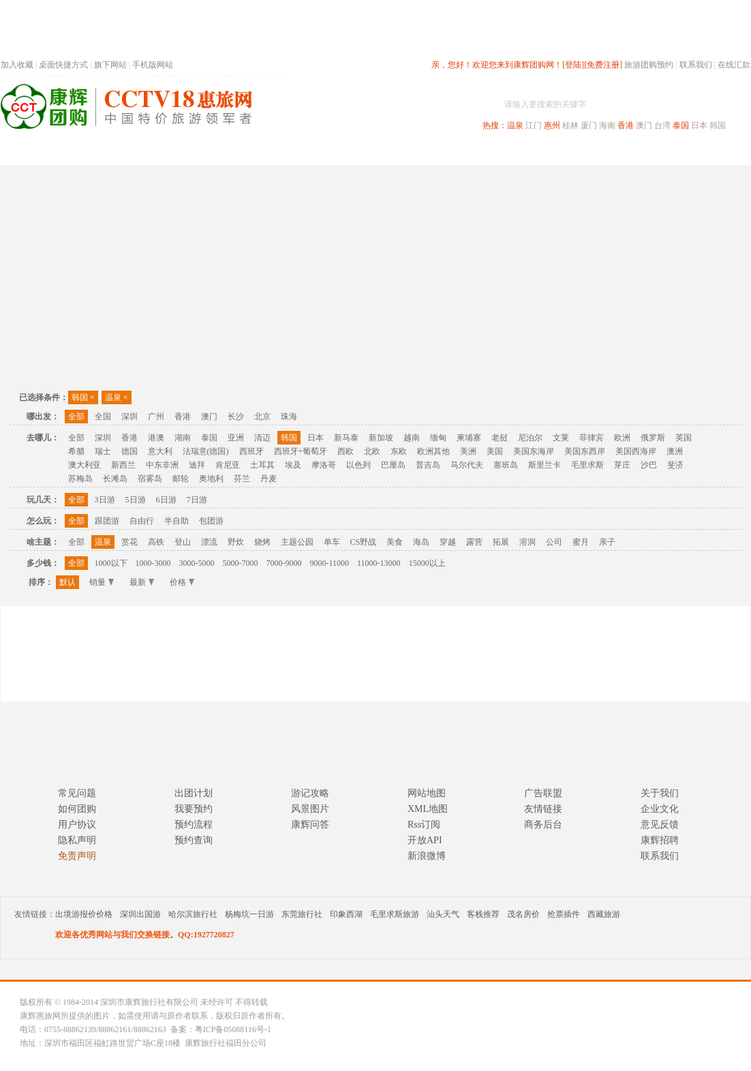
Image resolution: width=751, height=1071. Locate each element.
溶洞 (527, 542)
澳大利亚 (84, 465)
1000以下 (111, 563)
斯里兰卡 (544, 465)
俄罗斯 (653, 437)
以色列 (358, 465)
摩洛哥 (323, 465)
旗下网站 (110, 65)
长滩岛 (115, 478)
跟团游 (107, 521)
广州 (156, 416)
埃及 (293, 465)
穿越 (448, 542)
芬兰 (242, 478)
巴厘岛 (393, 465)
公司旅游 (718, 152)
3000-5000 (197, 563)
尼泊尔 (530, 437)
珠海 (289, 416)
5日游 (135, 499)
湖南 (182, 437)
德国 (129, 451)
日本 (699, 125)
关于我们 (660, 793)
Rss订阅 (424, 824)
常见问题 (77, 793)
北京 (262, 416)
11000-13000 (379, 563)
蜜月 (580, 542)
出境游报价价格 (83, 914)
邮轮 (180, 478)
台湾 (662, 125)
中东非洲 (162, 465)
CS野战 (363, 542)
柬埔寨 (469, 437)
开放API (425, 840)
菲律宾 (591, 437)
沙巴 (649, 465)
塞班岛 (505, 465)
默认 (67, 582)
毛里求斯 (587, 465)
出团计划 (193, 793)
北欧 (372, 451)
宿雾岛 (150, 478)
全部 (76, 416)
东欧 (398, 451)
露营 (474, 542)
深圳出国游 (140, 914)
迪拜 (197, 465)
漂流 (209, 542)
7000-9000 (284, 563)
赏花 (129, 542)
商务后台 (543, 824)
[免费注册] (603, 65)
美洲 (468, 451)
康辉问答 (310, 824)
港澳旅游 (482, 152)
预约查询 (193, 840)
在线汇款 (734, 65)
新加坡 (381, 437)
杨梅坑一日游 (249, 914)
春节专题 (236, 152)
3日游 (105, 499)
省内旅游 (359, 152)
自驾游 (599, 152)
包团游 (211, 521)
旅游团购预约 (648, 65)
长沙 (236, 416)
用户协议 (77, 824)
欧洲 (622, 437)
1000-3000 (153, 563)
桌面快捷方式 (63, 65)
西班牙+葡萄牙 (301, 451)
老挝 (499, 437)
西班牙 (251, 451)
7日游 (197, 499)
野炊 (236, 542)
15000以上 (427, 563)
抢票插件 (563, 914)
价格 (182, 582)
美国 (495, 451)
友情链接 (543, 809)
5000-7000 (240, 563)
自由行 (141, 521)
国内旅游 (420, 152)
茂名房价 (523, 914)
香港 (625, 125)
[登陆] (573, 65)
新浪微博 (427, 856)
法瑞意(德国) (206, 451)
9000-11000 (330, 563)
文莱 (561, 437)
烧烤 (262, 542)
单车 (332, 542)
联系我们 (695, 65)
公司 (554, 542)
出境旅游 (543, 152)
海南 (607, 125)
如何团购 (77, 809)
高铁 (156, 542)
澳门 (644, 125)
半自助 (176, 521)
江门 (533, 125)
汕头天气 (443, 914)
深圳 (129, 416)
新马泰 (346, 437)
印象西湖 (346, 914)
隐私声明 (77, 840)
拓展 (501, 542)
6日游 (166, 499)
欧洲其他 (433, 451)
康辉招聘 (660, 840)
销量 (101, 582)
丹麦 (268, 478)
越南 (411, 437)
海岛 (421, 542)
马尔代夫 (466, 465)
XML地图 (428, 809)
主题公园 (297, 542)
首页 (184, 152)
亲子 (607, 542)
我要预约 (193, 809)
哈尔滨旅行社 (192, 914)
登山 (182, 542)
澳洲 (674, 451)
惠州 (552, 125)
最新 (141, 582)
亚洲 (236, 437)
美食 (394, 542)
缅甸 (438, 437)
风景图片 (310, 809)
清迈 (262, 437)
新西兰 (123, 465)
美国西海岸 (635, 451)
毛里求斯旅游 (394, 914)
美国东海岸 (533, 451)
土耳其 (262, 465)
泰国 (681, 125)
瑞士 (103, 451)
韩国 (717, 125)
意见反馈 (660, 824)
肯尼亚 (227, 465)
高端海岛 (656, 152)
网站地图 (427, 793)
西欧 (345, 451)
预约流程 (193, 824)
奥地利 (211, 478)
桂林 (570, 125)
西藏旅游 (603, 914)
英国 (683, 437)
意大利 (160, 451)
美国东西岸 (584, 451)
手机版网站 (152, 65)
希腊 (76, 451)
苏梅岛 (80, 478)
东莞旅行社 (301, 914)
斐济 (675, 465)
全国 (103, 416)
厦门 (589, 125)
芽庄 (622, 465)
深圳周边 (298, 152)
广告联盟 (543, 793)
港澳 (156, 437)
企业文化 (660, 809)
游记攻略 (310, 793)
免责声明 (77, 856)
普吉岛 (428, 465)
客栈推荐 (483, 914)
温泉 (515, 125)
